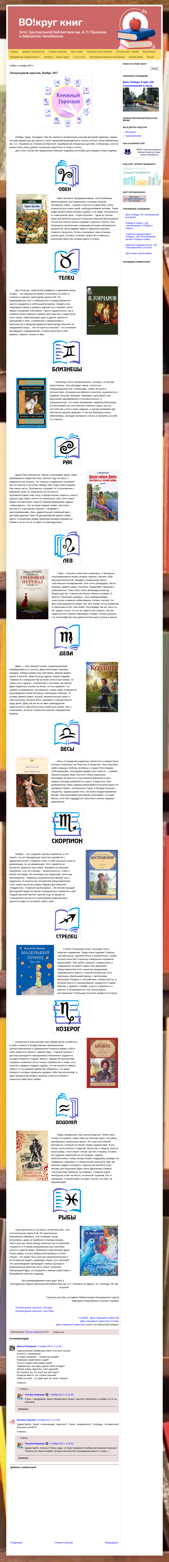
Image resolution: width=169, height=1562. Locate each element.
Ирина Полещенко (27, 1346)
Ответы (24, 1389)
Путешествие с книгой (127, 51)
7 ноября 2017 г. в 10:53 (61, 1443)
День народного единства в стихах (99, 1321)
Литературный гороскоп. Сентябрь (34, 1311)
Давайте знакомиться (33, 51)
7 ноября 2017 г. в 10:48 (61, 1394)
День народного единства (70, 1324)
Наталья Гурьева (26, 1420)
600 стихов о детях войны (139, 253)
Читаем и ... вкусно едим (56, 57)
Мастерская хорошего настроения (107, 57)
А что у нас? (79, 57)
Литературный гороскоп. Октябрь (33, 1307)
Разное (150, 57)
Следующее (16, 1542)
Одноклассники (133, 136)
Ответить (21, 1382)
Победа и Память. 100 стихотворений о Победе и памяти (139, 226)
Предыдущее (111, 1542)
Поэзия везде (135, 57)
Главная (14, 51)
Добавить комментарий (23, 1467)
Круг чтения (77, 51)
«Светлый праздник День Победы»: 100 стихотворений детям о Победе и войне (140, 237)
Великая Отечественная (99, 51)
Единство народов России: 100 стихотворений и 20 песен (141, 246)
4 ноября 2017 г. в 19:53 (48, 1420)
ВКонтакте (131, 132)
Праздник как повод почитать (25, 57)
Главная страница (63, 1542)
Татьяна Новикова (33, 1332)
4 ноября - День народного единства (98, 1317)
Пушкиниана (149, 51)
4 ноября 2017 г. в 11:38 (49, 1346)
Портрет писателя (58, 51)
